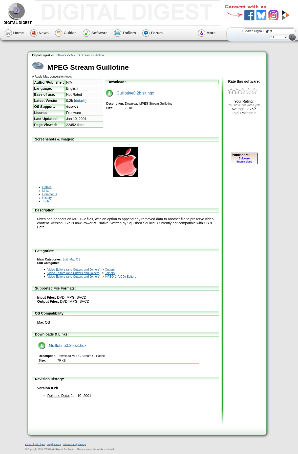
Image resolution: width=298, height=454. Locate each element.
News (39, 33)
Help (49, 444)
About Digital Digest (35, 444)
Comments (49, 194)
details (80, 101)
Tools (45, 201)
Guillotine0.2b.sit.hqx (129, 93)
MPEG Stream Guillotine (87, 55)
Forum (152, 33)
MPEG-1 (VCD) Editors (120, 276)
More (207, 33)
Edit (65, 259)
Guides (65, 33)
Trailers (125, 33)
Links (45, 191)
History (47, 198)
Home (14, 33)
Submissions (69, 444)
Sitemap (81, 444)
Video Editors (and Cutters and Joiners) (73, 269)
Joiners (110, 273)
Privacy (57, 444)
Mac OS (74, 259)
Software (95, 33)
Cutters (110, 269)
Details (47, 187)
